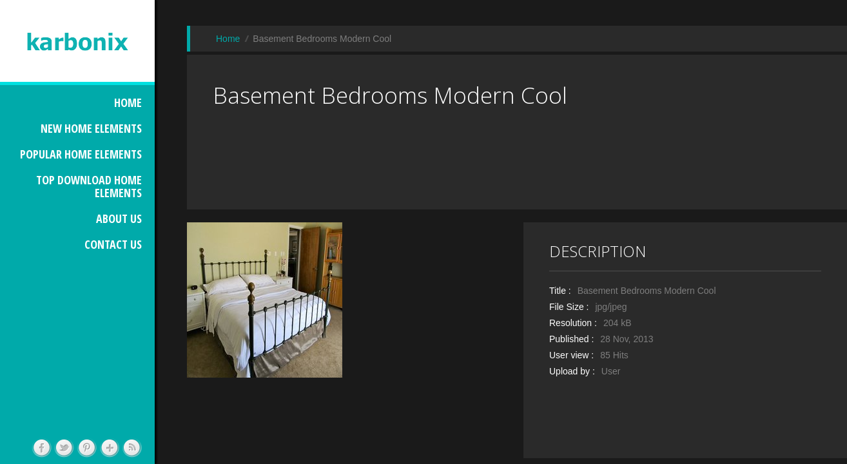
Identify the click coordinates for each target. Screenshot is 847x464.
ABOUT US (119, 218)
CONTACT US (113, 244)
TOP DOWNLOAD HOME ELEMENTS (89, 186)
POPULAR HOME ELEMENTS (81, 154)
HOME (128, 102)
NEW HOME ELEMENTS (91, 128)
